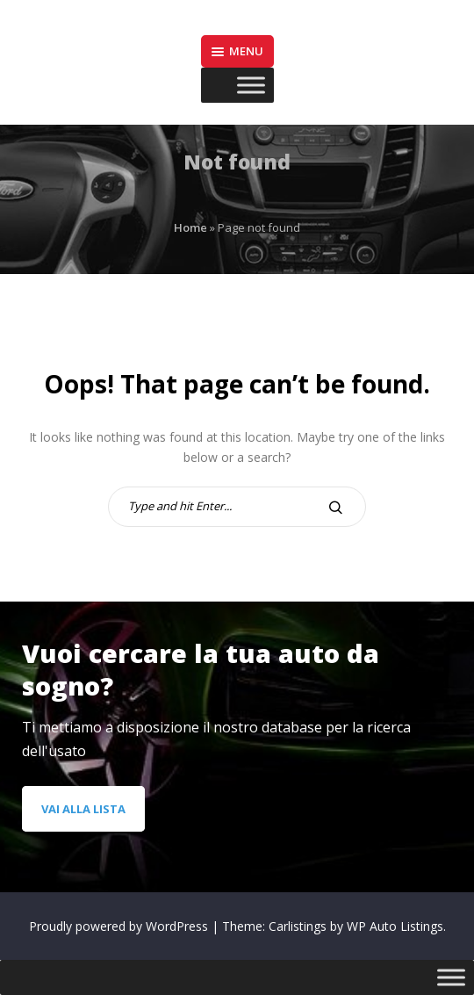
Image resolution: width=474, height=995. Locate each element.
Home (190, 227)
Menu (237, 51)
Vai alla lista (83, 809)
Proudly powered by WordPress (120, 926)
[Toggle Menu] (251, 85)
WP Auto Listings (395, 926)
